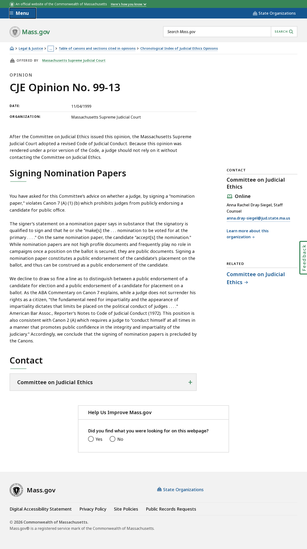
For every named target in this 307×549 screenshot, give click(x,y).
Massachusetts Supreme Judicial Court (74, 60)
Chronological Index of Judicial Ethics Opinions (179, 49)
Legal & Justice (31, 49)
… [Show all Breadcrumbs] (50, 48)
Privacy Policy (92, 509)
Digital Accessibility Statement (41, 509)
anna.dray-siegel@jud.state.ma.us (258, 218)
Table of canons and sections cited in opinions (97, 49)
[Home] (12, 48)
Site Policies (126, 509)
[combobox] (230, 31)
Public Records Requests (171, 509)
